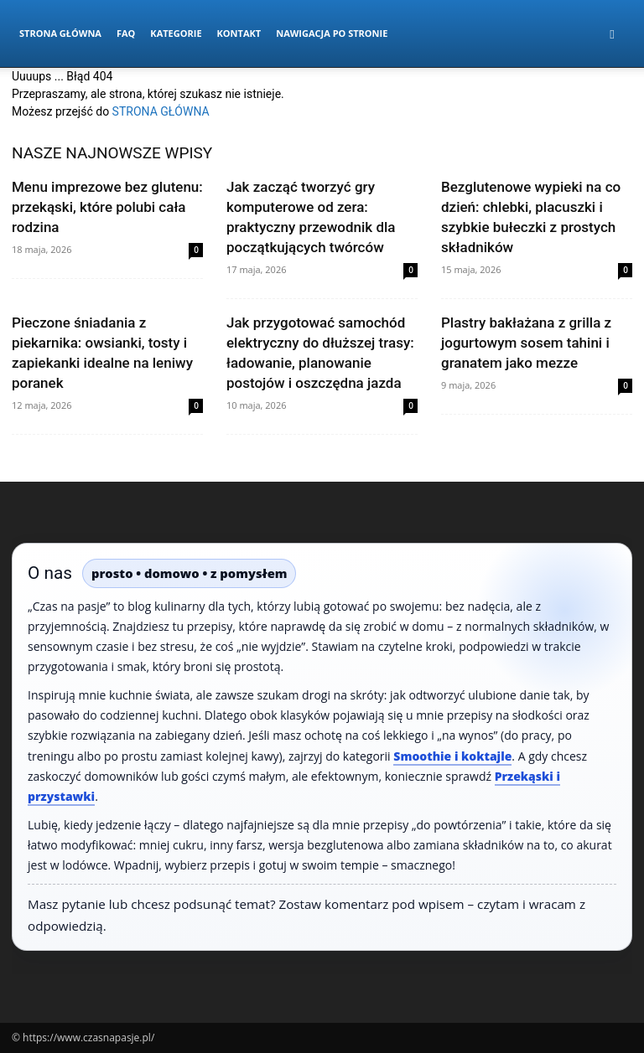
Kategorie (175, 33)
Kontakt (239, 33)
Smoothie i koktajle (452, 756)
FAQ (126, 33)
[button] (612, 34)
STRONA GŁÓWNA (161, 111)
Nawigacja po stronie (331, 33)
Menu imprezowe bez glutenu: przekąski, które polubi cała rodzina (107, 206)
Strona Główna (60, 33)
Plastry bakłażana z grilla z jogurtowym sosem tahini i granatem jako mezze (526, 342)
